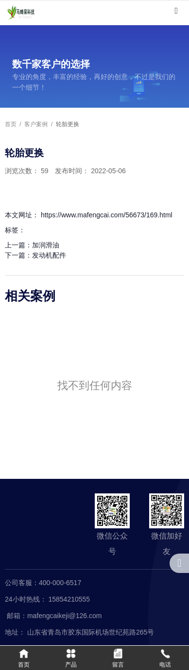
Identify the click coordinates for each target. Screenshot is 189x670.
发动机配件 (49, 255)
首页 (11, 124)
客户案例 (36, 124)
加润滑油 (45, 245)
